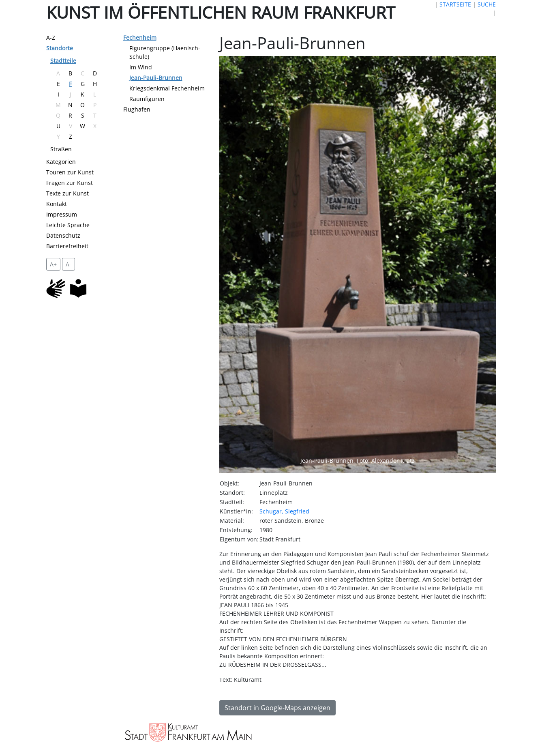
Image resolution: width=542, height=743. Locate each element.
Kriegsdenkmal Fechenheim (167, 88)
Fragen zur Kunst (69, 183)
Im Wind (140, 67)
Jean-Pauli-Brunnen (155, 78)
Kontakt (56, 204)
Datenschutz (63, 235)
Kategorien (61, 161)
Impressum (61, 214)
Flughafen (136, 109)
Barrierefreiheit (67, 246)
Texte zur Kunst (67, 193)
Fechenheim (139, 37)
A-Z (50, 37)
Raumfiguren (147, 99)
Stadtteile (63, 60)
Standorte (59, 48)
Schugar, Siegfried (284, 511)
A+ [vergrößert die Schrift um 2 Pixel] (53, 264)
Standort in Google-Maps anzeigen (277, 707)
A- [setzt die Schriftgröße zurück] (68, 264)
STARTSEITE (455, 4)
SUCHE (487, 4)
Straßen (61, 149)
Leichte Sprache (68, 225)
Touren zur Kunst (70, 172)
